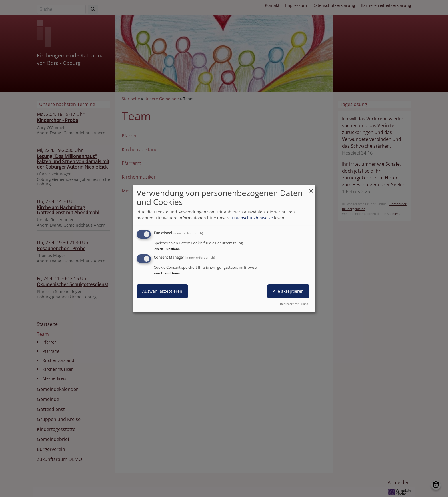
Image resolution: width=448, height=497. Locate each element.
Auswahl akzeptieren (162, 291)
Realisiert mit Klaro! (294, 304)
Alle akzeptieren (288, 291)
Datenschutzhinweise (252, 218)
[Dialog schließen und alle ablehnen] (311, 188)
